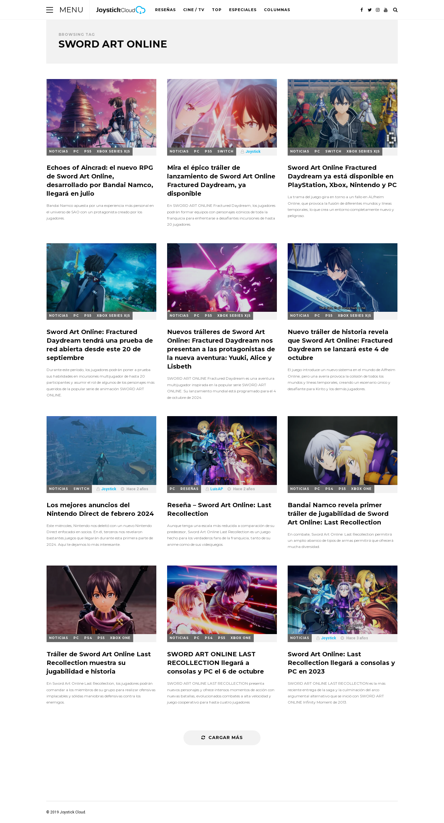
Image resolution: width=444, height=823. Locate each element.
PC (76, 151)
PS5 (88, 151)
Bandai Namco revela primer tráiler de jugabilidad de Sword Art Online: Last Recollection (338, 513)
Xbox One (361, 489)
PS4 (329, 489)
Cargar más (222, 737)
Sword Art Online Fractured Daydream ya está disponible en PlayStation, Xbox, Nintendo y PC (342, 176)
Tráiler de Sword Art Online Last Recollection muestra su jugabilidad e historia (99, 662)
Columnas (277, 9)
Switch (225, 151)
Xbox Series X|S (113, 151)
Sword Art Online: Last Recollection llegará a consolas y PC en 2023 (341, 662)
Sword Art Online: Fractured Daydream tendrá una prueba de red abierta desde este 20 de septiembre (100, 344)
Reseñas (165, 9)
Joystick (253, 151)
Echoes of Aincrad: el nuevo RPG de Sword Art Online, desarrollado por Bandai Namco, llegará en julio (100, 180)
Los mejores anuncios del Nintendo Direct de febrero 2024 (100, 509)
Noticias (58, 151)
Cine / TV (193, 9)
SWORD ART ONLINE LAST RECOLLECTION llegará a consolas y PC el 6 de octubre (215, 662)
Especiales (243, 9)
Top (217, 9)
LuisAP (216, 489)
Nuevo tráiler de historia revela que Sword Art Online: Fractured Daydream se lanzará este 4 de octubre (340, 344)
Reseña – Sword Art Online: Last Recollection (219, 509)
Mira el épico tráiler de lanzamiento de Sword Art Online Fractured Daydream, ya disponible (221, 180)
